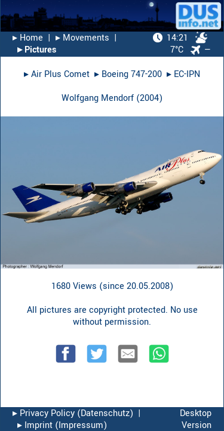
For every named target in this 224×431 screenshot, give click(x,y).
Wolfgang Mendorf (98, 98)
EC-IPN (187, 74)
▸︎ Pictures (36, 50)
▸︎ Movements (82, 38)
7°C (180, 44)
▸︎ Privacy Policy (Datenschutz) (73, 413)
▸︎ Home (28, 38)
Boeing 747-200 (132, 74)
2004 (149, 98)
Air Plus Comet (60, 74)
